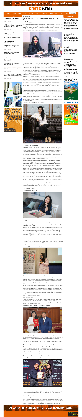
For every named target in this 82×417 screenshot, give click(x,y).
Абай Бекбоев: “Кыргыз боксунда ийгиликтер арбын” (12, 69)
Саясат (14, 13)
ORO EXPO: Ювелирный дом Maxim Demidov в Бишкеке (13, 33)
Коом (19, 13)
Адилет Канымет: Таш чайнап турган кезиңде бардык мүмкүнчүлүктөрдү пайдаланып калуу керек (13, 75)
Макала (37, 13)
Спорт (56, 13)
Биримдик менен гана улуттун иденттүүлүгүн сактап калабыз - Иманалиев (71, 46)
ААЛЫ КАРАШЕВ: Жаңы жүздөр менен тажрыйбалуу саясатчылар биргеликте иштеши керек (13, 46)
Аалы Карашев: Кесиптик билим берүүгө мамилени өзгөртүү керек (11, 53)
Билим (61, 13)
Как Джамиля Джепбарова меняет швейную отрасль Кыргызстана (69, 55)
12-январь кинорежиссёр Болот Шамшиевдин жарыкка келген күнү (71, 30)
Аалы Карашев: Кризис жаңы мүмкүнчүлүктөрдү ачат (9, 58)
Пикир (51, 13)
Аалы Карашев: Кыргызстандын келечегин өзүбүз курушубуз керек (12, 64)
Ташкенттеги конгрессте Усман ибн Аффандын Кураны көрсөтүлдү (70, 34)
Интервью (73, 13)
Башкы (8, 13)
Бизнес (24, 13)
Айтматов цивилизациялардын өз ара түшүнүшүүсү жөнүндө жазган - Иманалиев (71, 41)
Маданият (31, 13)
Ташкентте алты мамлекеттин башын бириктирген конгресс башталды (70, 50)
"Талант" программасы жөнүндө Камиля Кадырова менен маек (11, 19)
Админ (36, 22)
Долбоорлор (44, 13)
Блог (67, 13)
